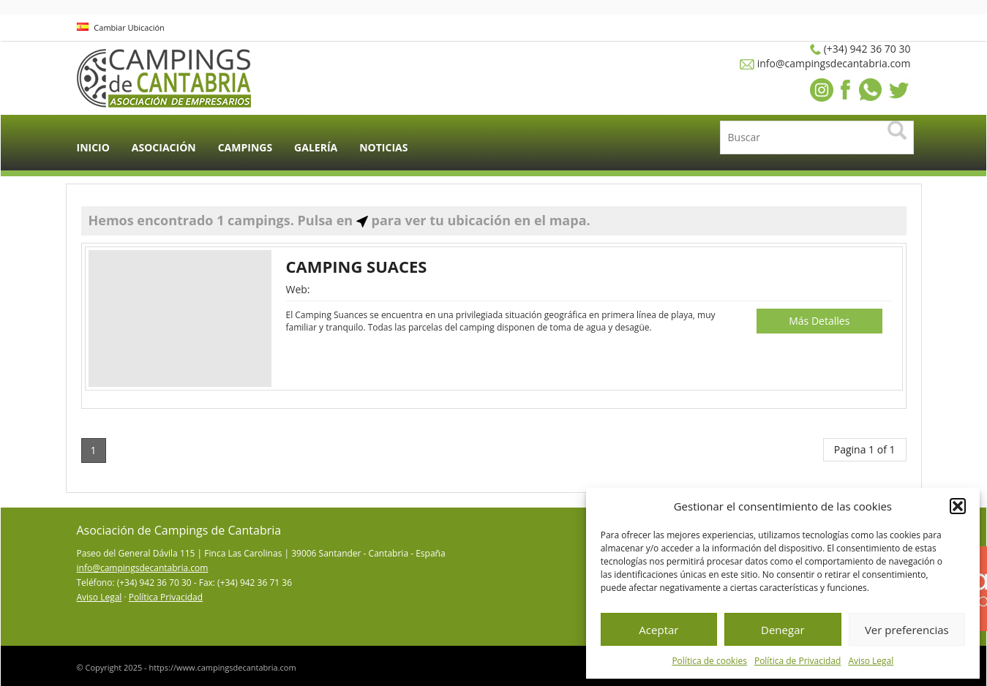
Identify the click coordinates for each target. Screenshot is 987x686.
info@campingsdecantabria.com (143, 568)
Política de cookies (709, 661)
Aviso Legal (870, 661)
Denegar (783, 629)
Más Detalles (819, 321)
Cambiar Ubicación (121, 27)
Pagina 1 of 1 (865, 449)
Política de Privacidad (797, 661)
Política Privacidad (166, 597)
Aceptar (658, 629)
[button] (957, 506)
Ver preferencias (907, 629)
